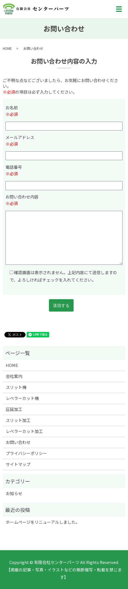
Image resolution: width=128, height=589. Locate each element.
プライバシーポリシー (26, 453)
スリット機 (16, 387)
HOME (7, 48)
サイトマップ (18, 464)
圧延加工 (14, 409)
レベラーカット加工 (24, 431)
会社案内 (14, 376)
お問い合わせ (18, 442)
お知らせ (14, 493)
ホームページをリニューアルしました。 (43, 522)
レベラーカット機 (22, 398)
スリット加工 (18, 420)
